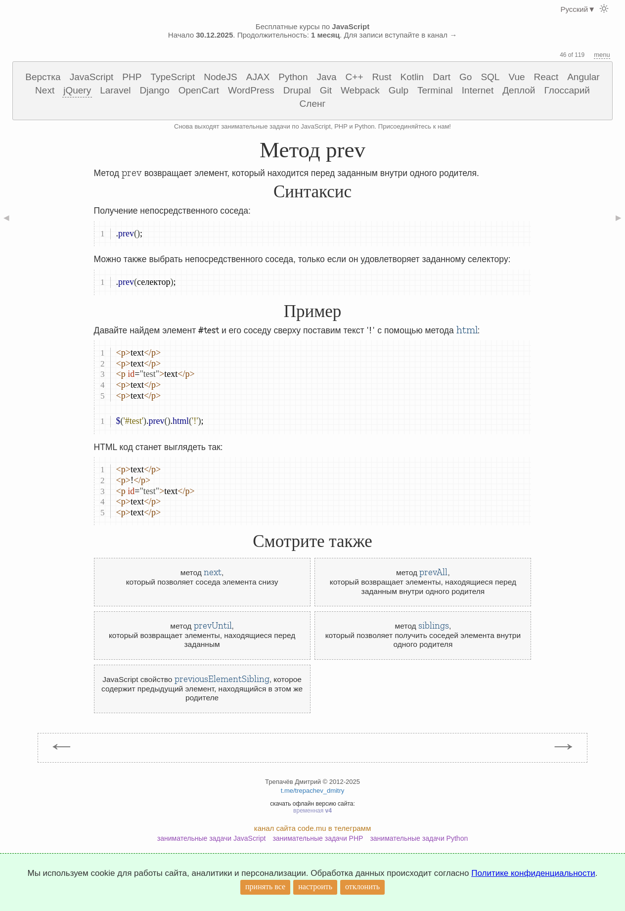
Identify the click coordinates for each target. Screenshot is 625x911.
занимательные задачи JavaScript (211, 838)
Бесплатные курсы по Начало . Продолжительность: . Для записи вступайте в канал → (312, 30)
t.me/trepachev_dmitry (313, 790)
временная (312, 810)
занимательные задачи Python (419, 838)
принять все (265, 886)
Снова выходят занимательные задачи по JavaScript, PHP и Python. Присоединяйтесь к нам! (312, 126)
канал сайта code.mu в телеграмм (312, 828)
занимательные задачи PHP (317, 838)
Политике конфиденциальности (533, 873)
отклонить (362, 886)
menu (602, 54)
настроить (315, 886)
